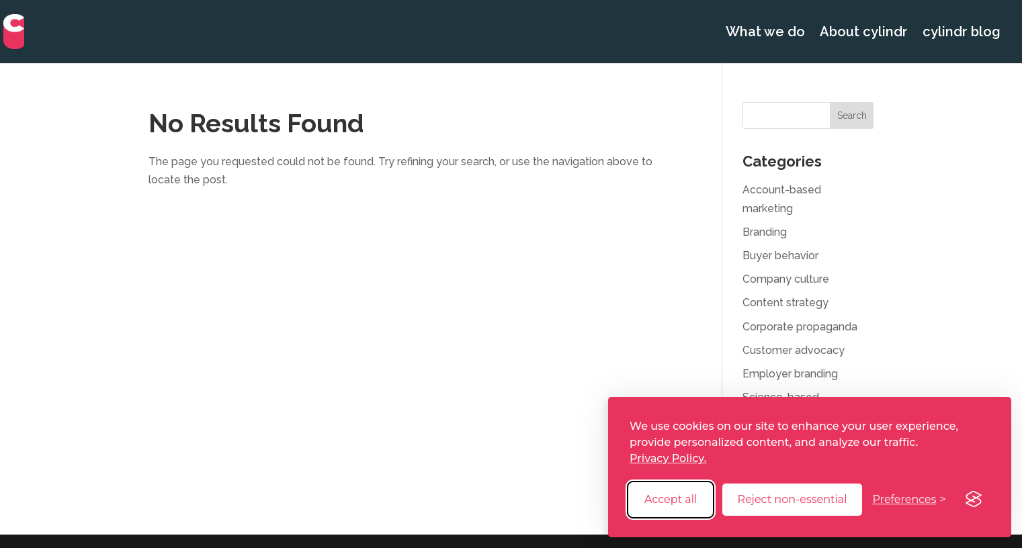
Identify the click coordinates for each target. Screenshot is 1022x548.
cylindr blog (961, 33)
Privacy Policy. (668, 458)
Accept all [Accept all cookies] (670, 499)
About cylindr (864, 33)
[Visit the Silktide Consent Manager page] (973, 500)
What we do (765, 33)
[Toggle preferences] (909, 499)
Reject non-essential (792, 499)
